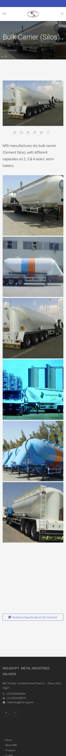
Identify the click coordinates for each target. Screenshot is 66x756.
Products (10, 750)
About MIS (11, 745)
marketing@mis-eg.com (18, 702)
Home (8, 740)
